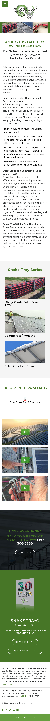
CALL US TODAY (25, 718)
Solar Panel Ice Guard (20, 366)
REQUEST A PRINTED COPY (25, 651)
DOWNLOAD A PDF (25, 642)
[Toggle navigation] (12, 3)
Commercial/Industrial (20, 335)
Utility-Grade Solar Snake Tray (22, 303)
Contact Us (25, 552)
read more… (7, 684)
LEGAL (23, 696)
